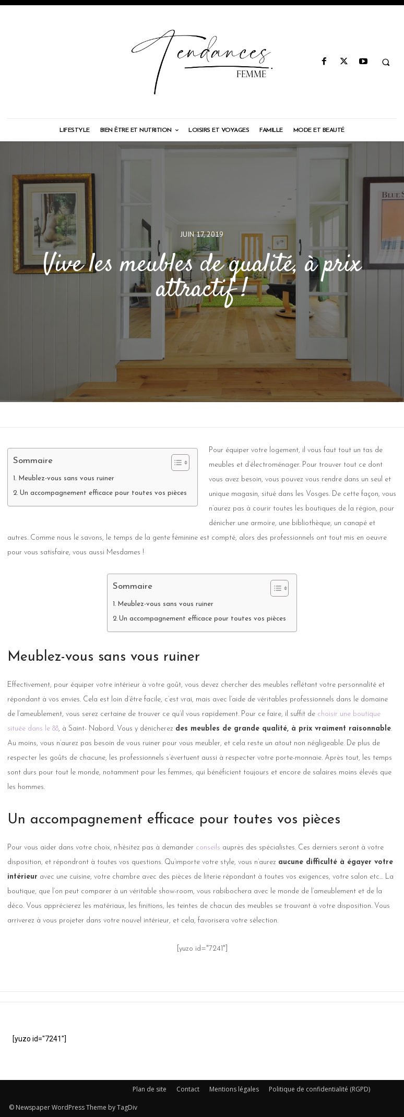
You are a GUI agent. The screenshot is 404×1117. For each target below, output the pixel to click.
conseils (208, 848)
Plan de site (150, 1089)
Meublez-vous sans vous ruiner (66, 478)
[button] (386, 62)
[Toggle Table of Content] (175, 462)
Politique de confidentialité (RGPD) (319, 1089)
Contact (187, 1089)
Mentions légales (234, 1089)
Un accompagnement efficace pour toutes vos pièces (103, 493)
